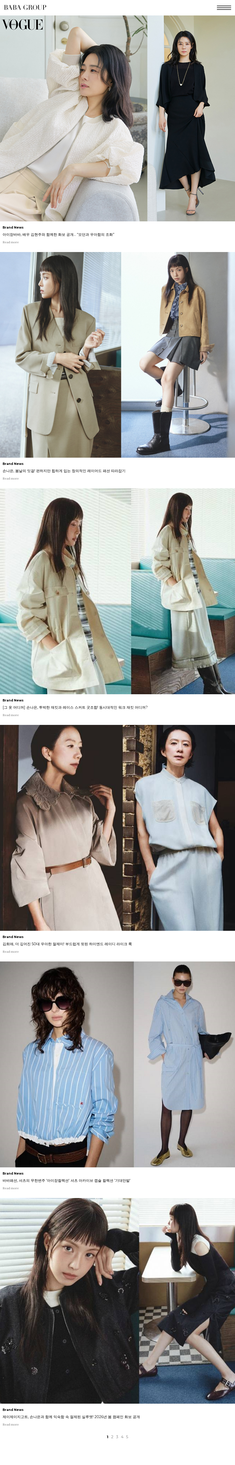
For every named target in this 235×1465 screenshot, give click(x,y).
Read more (11, 242)
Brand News (13, 227)
